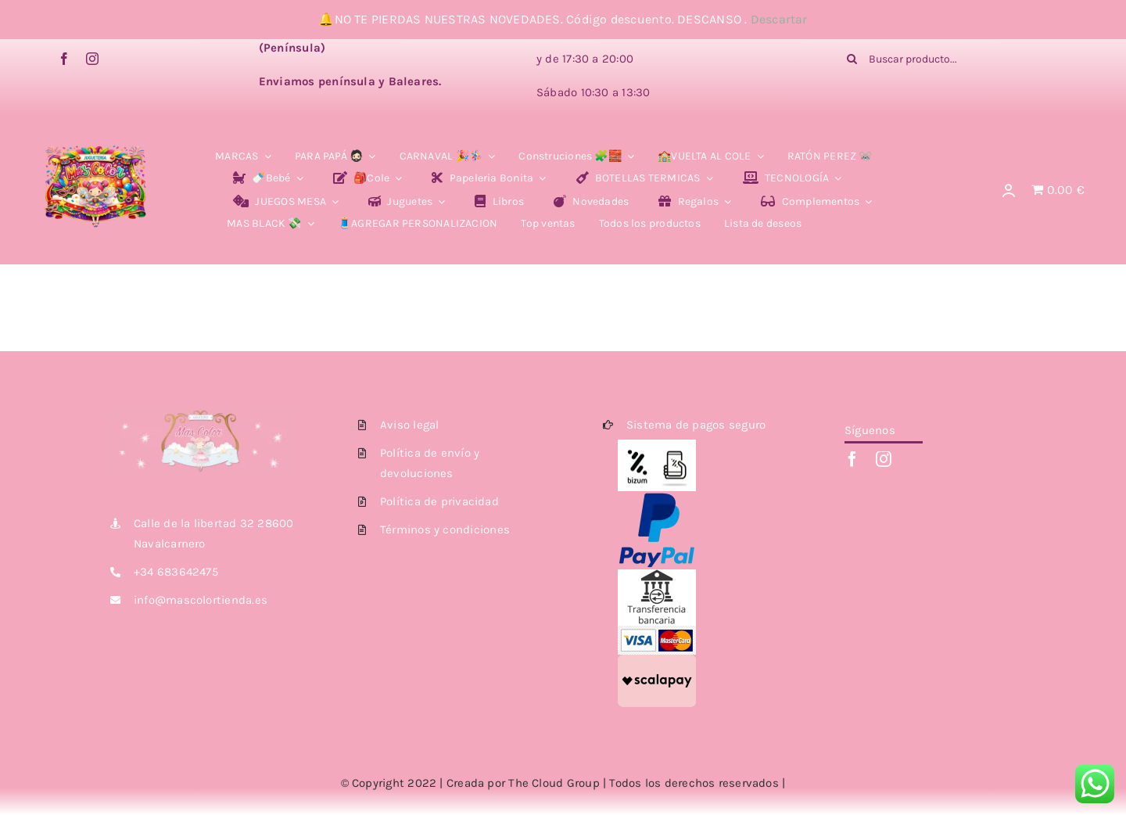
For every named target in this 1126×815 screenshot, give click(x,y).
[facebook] (64, 58)
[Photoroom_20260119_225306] (95, 133)
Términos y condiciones (445, 529)
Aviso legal (409, 425)
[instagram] (92, 58)
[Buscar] (851, 58)
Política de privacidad (439, 501)
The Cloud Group (553, 783)
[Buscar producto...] (952, 58)
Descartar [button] (779, 19)
